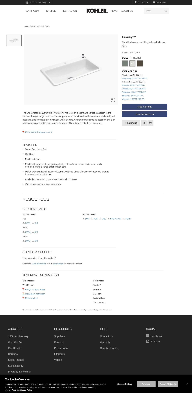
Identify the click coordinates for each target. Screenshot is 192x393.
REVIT (128, 218)
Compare (132, 123)
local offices (57, 263)
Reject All (146, 385)
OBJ (104, 218)
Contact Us (159, 2)
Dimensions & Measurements (38, 132)
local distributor (39, 263)
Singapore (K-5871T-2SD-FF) (134, 92)
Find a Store (141, 2)
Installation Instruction (35, 293)
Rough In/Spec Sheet (35, 289)
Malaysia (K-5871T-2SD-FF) (133, 85)
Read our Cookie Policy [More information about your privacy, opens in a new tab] (22, 391)
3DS (95, 218)
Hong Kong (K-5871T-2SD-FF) (134, 78)
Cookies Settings (124, 385)
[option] (71, 70)
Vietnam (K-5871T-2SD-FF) (133, 99)
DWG (27, 223)
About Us (127, 10)
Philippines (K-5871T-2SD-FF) (134, 88)
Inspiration (70, 10)
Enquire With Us (145, 114)
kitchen (51, 10)
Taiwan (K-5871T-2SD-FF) (132, 95)
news (114, 10)
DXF (36, 223)
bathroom (32, 10)
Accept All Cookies (168, 385)
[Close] (187, 384)
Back (26, 26)
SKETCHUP (115, 218)
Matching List (31, 298)
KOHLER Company (38, 2)
